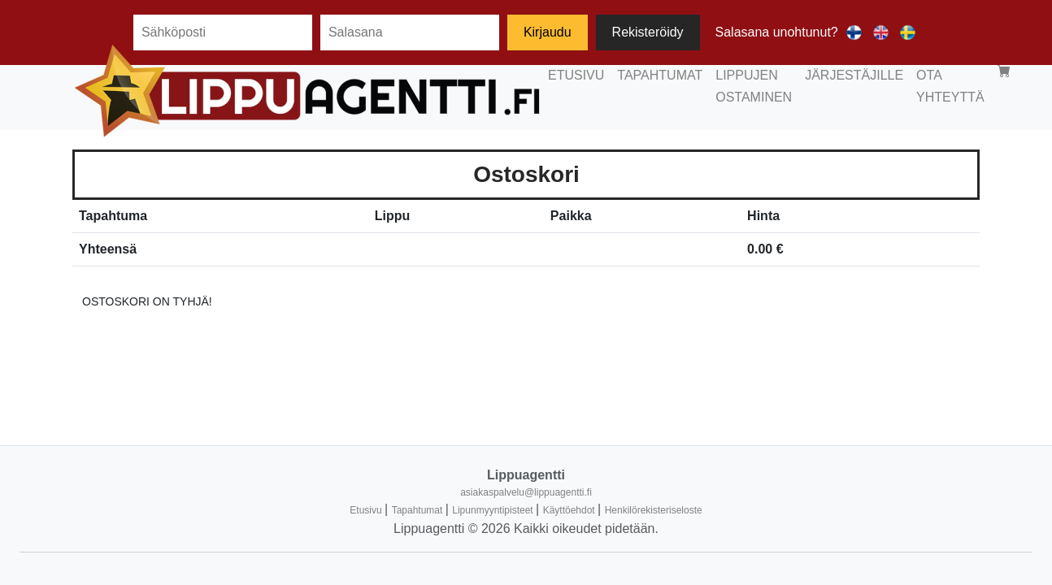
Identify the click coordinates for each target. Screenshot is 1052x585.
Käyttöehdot (570, 510)
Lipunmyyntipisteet (494, 510)
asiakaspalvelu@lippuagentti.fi (526, 492)
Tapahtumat (419, 510)
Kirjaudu (548, 32)
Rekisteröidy (648, 32)
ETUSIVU (367, 91)
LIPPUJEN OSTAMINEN (577, 91)
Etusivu (367, 510)
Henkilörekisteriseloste (653, 510)
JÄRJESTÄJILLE (711, 91)
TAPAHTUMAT (450, 91)
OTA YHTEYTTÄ (821, 91)
